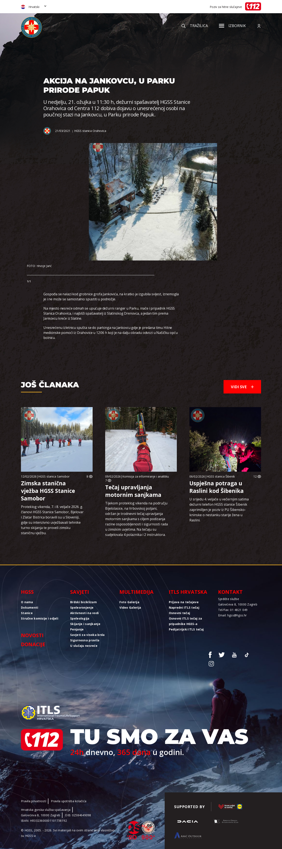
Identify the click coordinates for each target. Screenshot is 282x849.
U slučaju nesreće (83, 646)
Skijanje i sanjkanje (85, 624)
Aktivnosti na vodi (84, 613)
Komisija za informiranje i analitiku (145, 476)
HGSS (27, 591)
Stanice (27, 613)
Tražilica (194, 25)
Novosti (32, 635)
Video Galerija (130, 607)
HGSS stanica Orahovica (90, 131)
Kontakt (230, 591)
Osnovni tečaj (179, 613)
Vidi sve (242, 386)
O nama (27, 602)
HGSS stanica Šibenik (221, 476)
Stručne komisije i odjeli (39, 618)
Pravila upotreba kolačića (68, 801)
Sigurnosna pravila (84, 640)
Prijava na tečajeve (184, 602)
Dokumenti (29, 607)
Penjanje (77, 629)
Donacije (33, 644)
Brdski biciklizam (83, 602)
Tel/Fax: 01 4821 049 (233, 610)
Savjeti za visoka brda (87, 635)
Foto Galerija (129, 602)
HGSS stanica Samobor (54, 476)
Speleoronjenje (81, 607)
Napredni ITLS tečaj (184, 607)
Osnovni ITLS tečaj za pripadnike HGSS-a (185, 621)
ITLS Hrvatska (188, 591)
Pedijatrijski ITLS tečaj (186, 629)
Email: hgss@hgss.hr (232, 615)
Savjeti (79, 591)
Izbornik (232, 25)
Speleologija (79, 618)
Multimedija (136, 591)
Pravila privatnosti (33, 801)
